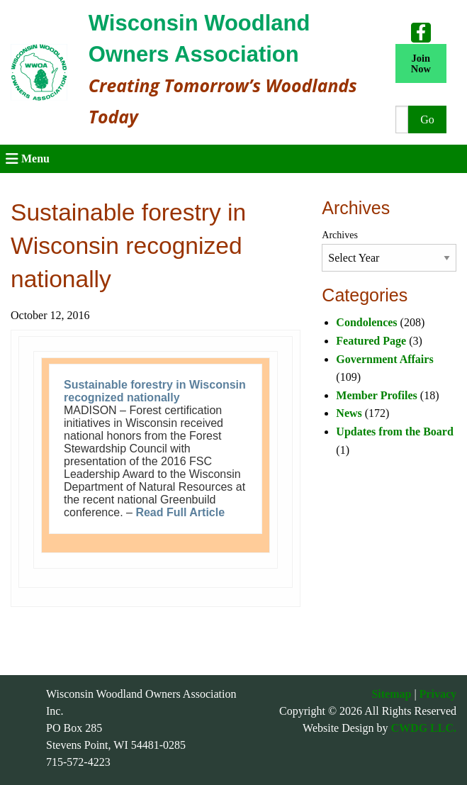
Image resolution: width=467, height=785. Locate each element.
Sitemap (391, 694)
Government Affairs (384, 359)
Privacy (438, 694)
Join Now (421, 63)
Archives (340, 235)
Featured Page (371, 341)
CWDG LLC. (423, 728)
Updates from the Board (394, 431)
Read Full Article (180, 512)
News (348, 413)
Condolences (366, 322)
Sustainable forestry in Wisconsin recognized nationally (155, 391)
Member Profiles (376, 395)
